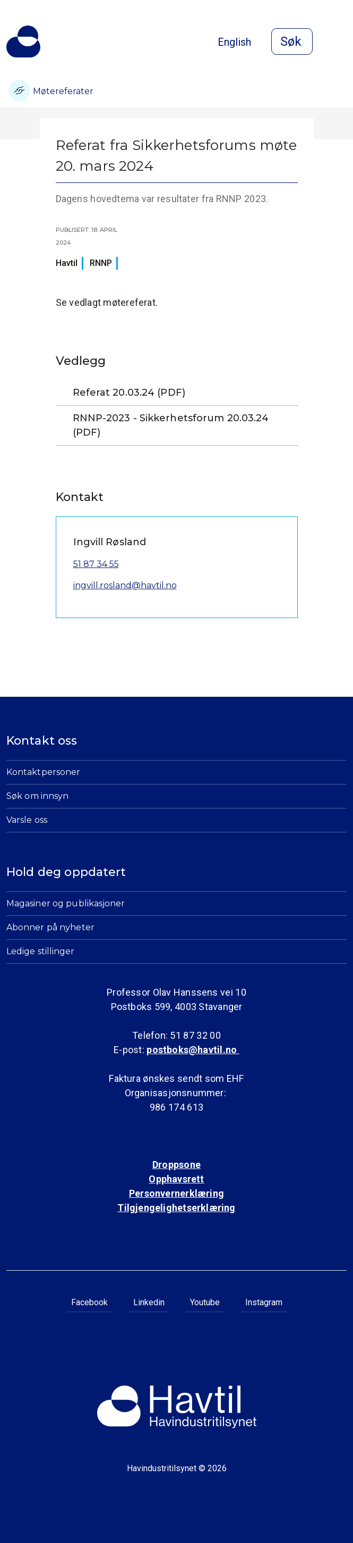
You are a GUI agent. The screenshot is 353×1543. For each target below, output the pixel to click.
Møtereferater (50, 90)
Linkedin (149, 1302)
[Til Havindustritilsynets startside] (23, 41)
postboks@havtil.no (193, 1049)
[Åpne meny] (340, 42)
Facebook (89, 1302)
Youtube (205, 1302)
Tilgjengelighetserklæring (176, 1207)
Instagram (263, 1302)
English (234, 42)
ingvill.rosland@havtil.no (125, 585)
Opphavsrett (176, 1179)
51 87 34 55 (96, 564)
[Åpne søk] (292, 41)
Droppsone (176, 1164)
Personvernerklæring (176, 1193)
